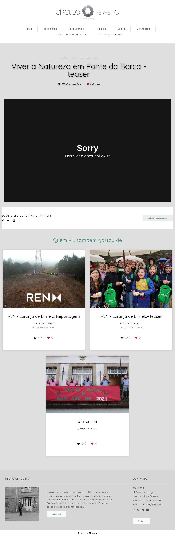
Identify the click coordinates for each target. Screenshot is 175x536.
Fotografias (76, 28)
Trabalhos (50, 28)
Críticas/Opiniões (110, 34)
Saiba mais (56, 514)
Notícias (100, 28)
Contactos (143, 28)
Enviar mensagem (146, 492)
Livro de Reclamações (73, 34)
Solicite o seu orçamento (158, 218)
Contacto (141, 521)
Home (28, 28)
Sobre (121, 28)
